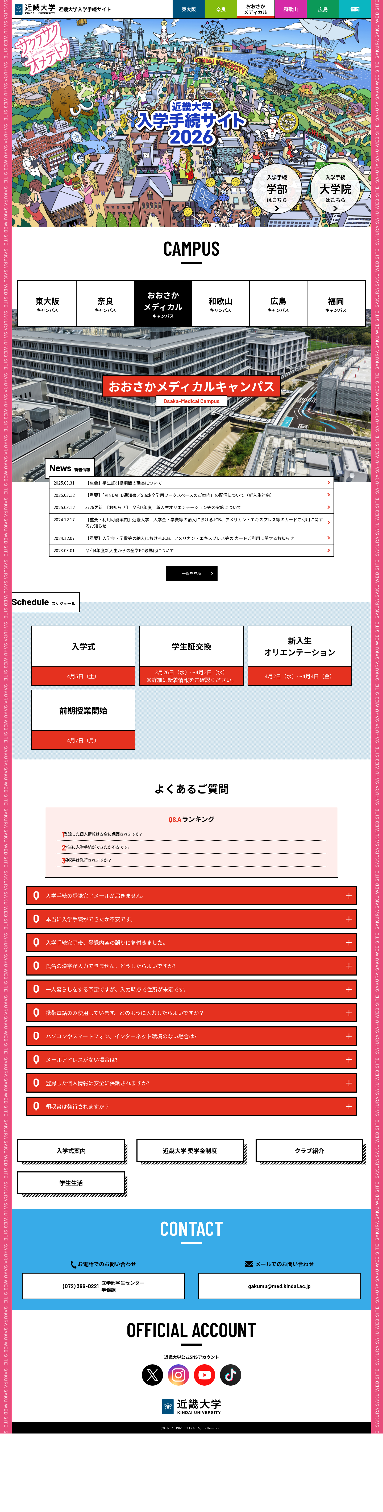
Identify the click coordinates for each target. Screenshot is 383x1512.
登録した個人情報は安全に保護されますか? (111, 845)
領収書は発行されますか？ (95, 875)
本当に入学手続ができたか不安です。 (106, 860)
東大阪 (189, 9)
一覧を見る (191, 573)
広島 (323, 9)
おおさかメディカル (255, 9)
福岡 (355, 9)
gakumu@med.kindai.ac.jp (266, 1351)
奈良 (221, 9)
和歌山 (291, 9)
